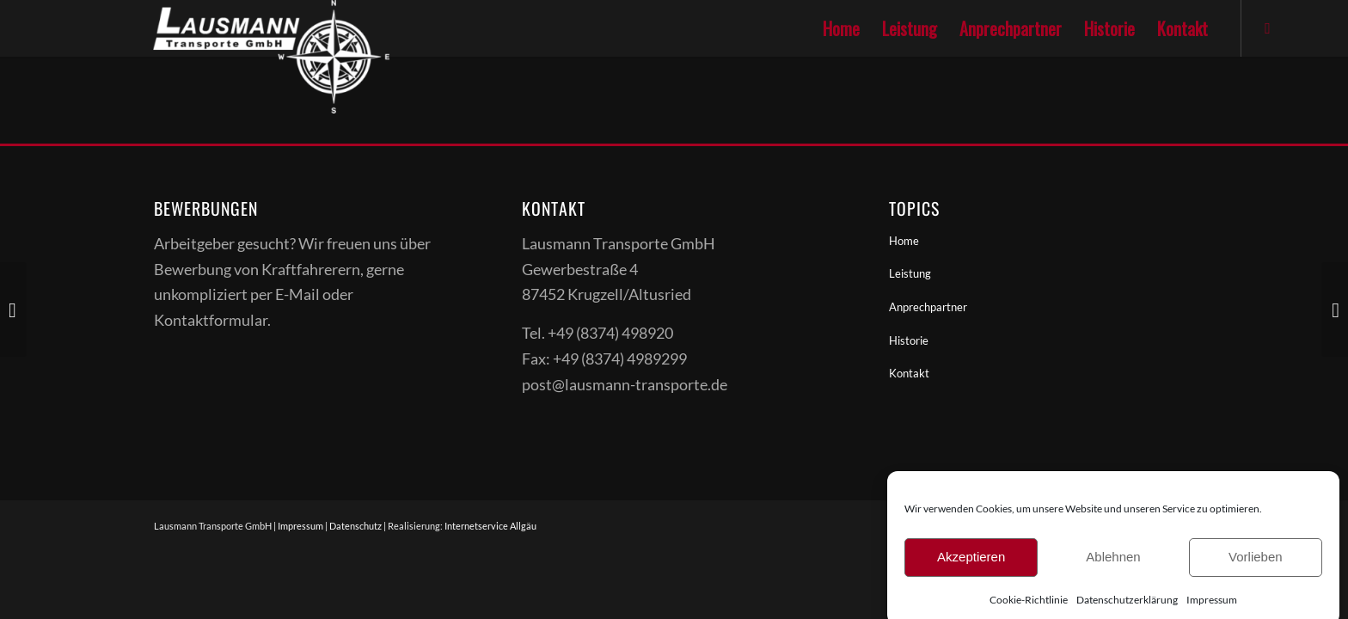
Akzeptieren (971, 571)
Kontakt (909, 373)
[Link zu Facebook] (1268, 27)
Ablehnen (1113, 571)
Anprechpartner (928, 307)
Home (904, 241)
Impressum (300, 525)
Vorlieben (1256, 571)
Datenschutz (355, 525)
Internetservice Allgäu (490, 525)
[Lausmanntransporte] (228, 28)
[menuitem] (841, 28)
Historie (908, 340)
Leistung (910, 273)
